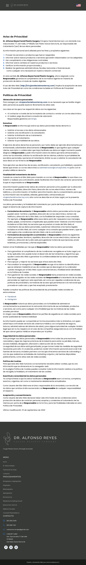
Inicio (5, 462)
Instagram (12, 299)
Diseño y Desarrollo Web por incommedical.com (43, 562)
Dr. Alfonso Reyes (9, 466)
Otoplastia (6, 485)
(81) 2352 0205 (11, 521)
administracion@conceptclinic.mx (55, 167)
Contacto (6, 474)
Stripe (34, 119)
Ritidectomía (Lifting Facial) (12, 501)
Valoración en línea (9, 470)
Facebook (12, 296)
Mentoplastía (7, 493)
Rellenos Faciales (9, 509)
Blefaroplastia (8, 489)
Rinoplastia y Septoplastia (12, 481)
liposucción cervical (10, 505)
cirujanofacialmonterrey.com (16, 197)
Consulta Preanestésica (11, 513)
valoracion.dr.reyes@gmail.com (18, 529)
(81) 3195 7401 (11, 525)
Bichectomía (7, 497)
